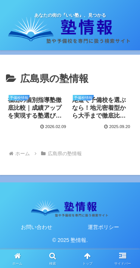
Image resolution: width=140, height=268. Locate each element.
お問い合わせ (36, 227)
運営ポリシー (103, 227)
